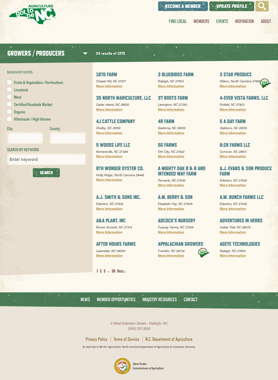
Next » (121, 271)
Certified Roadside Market (33, 104)
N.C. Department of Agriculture (169, 339)
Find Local (178, 21)
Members (201, 21)
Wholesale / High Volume (32, 119)
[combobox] (25, 138)
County (55, 128)
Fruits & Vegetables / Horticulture (38, 82)
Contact (191, 299)
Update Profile (231, 6)
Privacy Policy (97, 339)
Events (222, 21)
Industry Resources (159, 299)
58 (113, 271)
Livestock (21, 90)
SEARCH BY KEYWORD (23, 149)
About (266, 21)
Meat (17, 97)
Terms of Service (126, 339)
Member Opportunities (116, 299)
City (10, 128)
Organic (19, 112)
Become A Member (183, 6)
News (85, 299)
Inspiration (244, 21)
